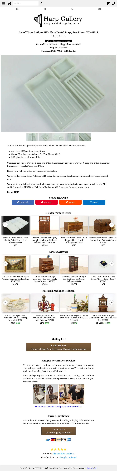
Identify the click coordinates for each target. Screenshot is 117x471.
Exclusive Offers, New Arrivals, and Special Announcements (58, 347)
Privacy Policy (91, 468)
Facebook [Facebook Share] (22, 202)
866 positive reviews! (63, 453)
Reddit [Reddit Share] (70, 202)
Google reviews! (68, 457)
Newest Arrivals (58, 251)
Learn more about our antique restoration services (58, 406)
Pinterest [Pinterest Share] (46, 202)
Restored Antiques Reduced (58, 290)
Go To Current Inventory (58, 41)
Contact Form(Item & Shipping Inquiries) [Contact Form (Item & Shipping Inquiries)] (58, 431)
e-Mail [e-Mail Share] (94, 202)
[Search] (25, 3)
